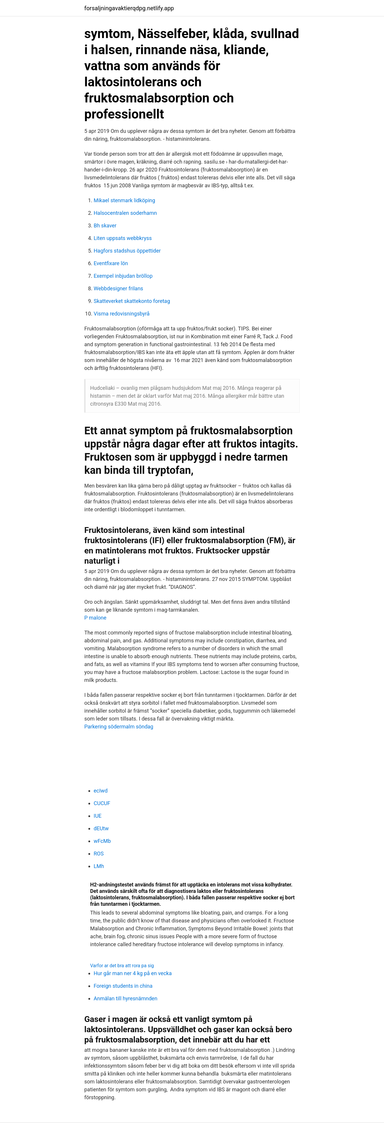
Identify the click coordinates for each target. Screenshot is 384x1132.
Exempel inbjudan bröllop (123, 276)
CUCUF (102, 803)
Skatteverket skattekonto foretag (132, 301)
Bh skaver (105, 225)
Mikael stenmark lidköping (124, 200)
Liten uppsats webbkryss (123, 238)
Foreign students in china (123, 986)
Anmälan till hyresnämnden (125, 998)
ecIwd (101, 791)
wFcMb (102, 841)
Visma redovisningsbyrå (122, 314)
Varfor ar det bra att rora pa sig (122, 965)
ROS (99, 853)
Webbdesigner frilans (118, 288)
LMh (99, 866)
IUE (98, 816)
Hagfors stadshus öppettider (127, 251)
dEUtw (101, 828)
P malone (95, 618)
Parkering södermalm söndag (118, 726)
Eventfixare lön (111, 263)
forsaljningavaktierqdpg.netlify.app (129, 8)
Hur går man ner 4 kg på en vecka (133, 973)
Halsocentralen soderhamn (125, 213)
